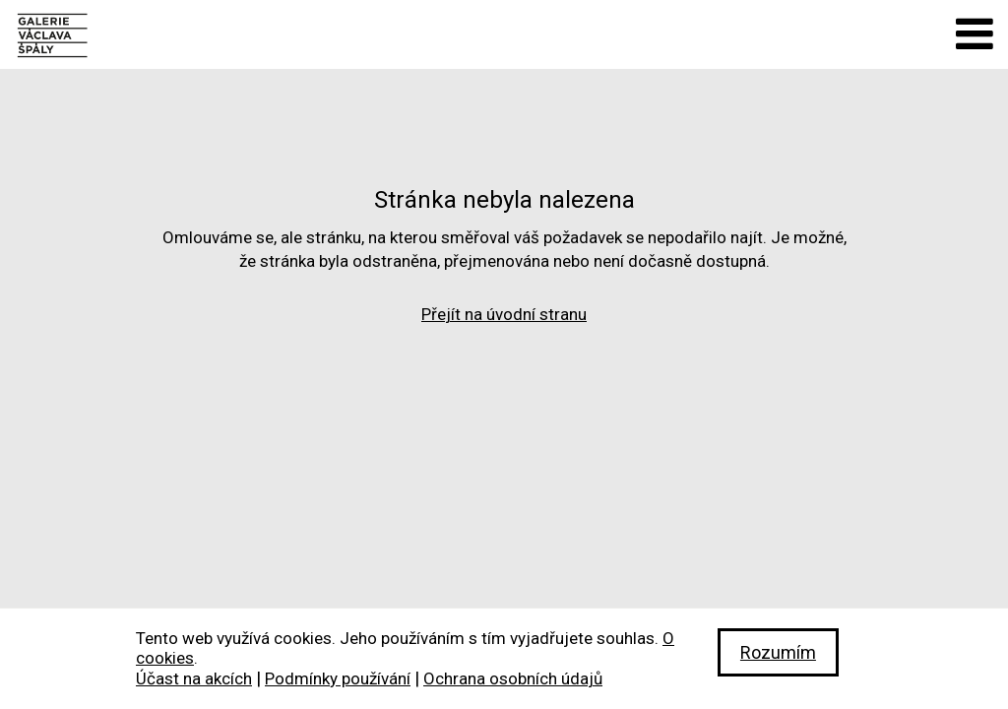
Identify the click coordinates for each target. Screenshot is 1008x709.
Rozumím (778, 652)
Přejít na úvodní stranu (504, 314)
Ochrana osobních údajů (512, 678)
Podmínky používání (337, 678)
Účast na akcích (194, 678)
